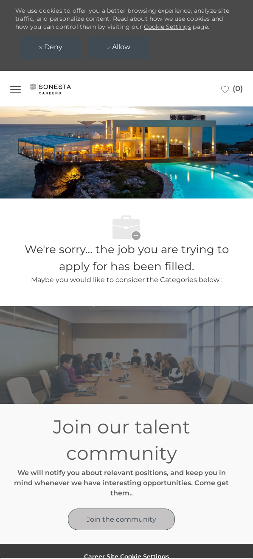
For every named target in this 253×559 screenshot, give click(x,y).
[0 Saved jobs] (232, 88)
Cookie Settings (167, 27)
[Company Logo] (59, 88)
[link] (121, 519)
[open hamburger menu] (15, 88)
